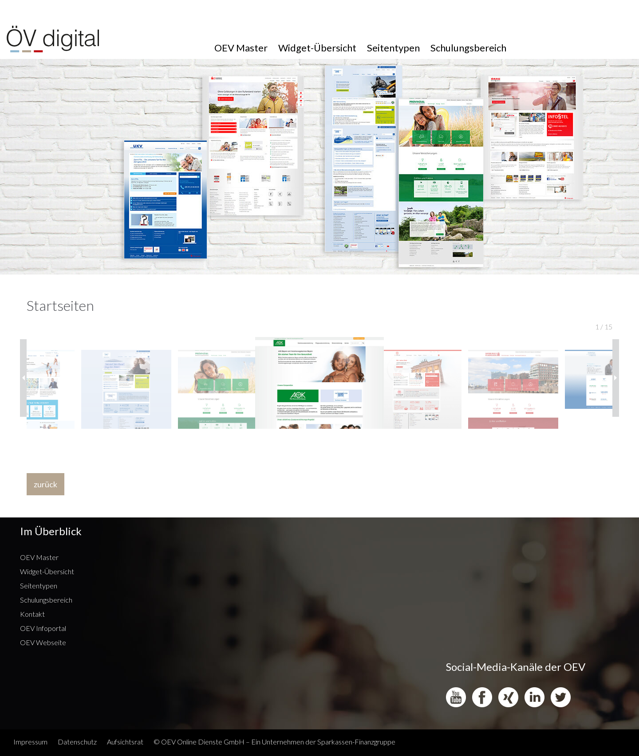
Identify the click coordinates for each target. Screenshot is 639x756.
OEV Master (241, 48)
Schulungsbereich (468, 48)
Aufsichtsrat (125, 741)
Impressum (30, 741)
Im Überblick (51, 531)
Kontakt (32, 614)
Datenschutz (77, 741)
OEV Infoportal (43, 628)
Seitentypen (393, 48)
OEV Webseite (43, 642)
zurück (45, 484)
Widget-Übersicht (317, 48)
